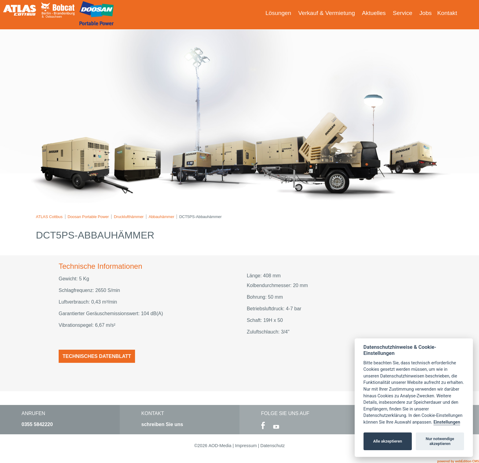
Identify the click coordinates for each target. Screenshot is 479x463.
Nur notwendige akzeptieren (440, 441)
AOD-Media (219, 445)
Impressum (246, 445)
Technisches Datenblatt (97, 356)
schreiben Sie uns (162, 424)
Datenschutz (272, 445)
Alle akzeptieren (387, 441)
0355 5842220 (37, 424)
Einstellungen (446, 422)
